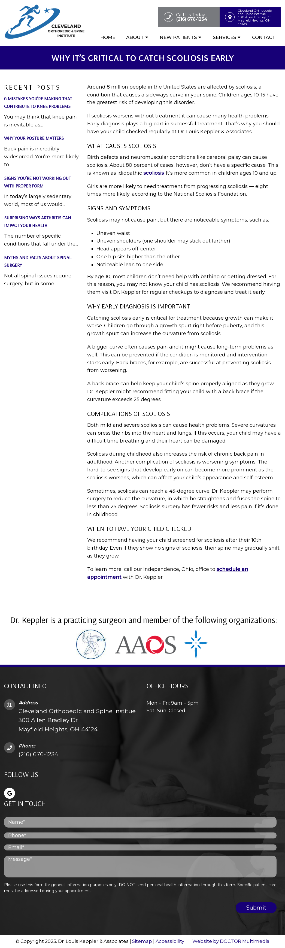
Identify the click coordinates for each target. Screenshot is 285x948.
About (135, 37)
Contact (263, 37)
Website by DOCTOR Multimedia (230, 941)
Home (107, 37)
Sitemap (142, 941)
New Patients (178, 37)
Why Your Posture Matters (34, 138)
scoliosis (153, 173)
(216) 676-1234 (38, 754)
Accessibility (170, 941)
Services (224, 37)
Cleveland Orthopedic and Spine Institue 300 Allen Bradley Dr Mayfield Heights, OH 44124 (77, 720)
